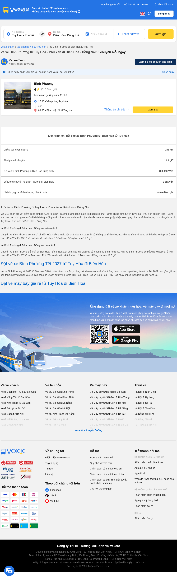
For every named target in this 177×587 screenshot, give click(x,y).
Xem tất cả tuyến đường (88, 430)
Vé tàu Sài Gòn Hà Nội (57, 408)
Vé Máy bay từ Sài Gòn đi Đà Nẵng (109, 408)
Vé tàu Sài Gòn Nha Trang (59, 391)
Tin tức (49, 468)
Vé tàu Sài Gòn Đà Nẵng (58, 402)
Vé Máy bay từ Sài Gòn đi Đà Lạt (107, 414)
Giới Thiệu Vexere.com (57, 457)
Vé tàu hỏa (53, 385)
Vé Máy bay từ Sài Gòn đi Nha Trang (109, 397)
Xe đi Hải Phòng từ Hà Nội (15, 419)
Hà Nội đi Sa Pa (143, 402)
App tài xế (139, 473)
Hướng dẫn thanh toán (102, 457)
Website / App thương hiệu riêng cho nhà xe (154, 481)
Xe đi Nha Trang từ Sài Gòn (15, 402)
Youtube (54, 501)
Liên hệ (49, 474)
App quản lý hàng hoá (146, 500)
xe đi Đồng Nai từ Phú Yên (30, 47)
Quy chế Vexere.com (101, 463)
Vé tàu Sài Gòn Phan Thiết (59, 397)
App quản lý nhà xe (144, 468)
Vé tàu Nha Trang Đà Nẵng (59, 414)
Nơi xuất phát (18, 32)
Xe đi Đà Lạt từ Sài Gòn (13, 408)
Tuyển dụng (51, 463)
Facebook (55, 490)
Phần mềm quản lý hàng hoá (150, 494)
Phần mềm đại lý (143, 505)
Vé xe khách (7, 46)
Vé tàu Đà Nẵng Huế (56, 419)
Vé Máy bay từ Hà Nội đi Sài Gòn (108, 391)
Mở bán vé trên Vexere (136, 4)
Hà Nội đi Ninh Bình (145, 391)
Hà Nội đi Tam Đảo (144, 408)
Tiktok (53, 495)
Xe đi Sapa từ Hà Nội (12, 414)
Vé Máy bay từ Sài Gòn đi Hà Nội (108, 402)
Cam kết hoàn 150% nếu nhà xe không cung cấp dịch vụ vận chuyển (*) (54, 10)
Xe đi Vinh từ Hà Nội (12, 425)
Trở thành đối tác (163, 4)
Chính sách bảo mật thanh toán (107, 474)
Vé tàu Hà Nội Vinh (55, 425)
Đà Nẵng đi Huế (143, 419)
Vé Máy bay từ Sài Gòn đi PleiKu (107, 419)
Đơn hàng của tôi (110, 4)
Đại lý (137, 513)
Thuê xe (140, 385)
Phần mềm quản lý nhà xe (148, 462)
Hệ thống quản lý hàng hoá (150, 489)
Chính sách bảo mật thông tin (106, 468)
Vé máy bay (98, 385)
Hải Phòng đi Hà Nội (145, 425)
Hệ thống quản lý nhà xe (149, 457)
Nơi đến (56, 32)
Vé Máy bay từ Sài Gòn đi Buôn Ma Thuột (109, 427)
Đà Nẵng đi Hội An (144, 414)
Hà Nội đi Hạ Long (144, 397)
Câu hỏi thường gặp (100, 488)
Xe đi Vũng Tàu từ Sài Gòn (15, 397)
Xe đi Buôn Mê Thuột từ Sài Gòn (18, 391)
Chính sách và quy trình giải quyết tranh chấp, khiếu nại (108, 481)
